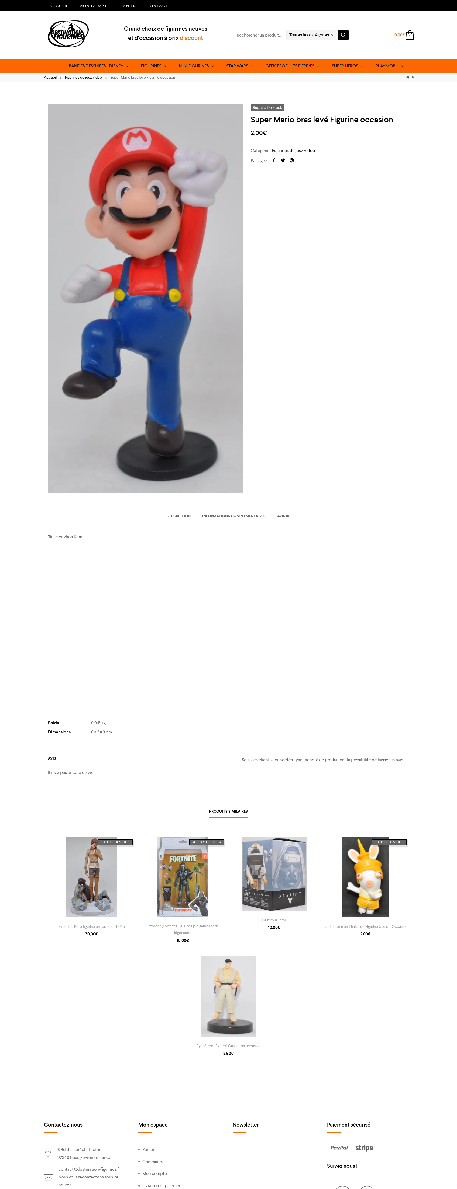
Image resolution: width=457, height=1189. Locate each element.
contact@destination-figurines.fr (89, 1169)
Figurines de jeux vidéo (83, 77)
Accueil (58, 6)
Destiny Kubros (274, 920)
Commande (153, 1161)
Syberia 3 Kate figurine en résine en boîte (92, 926)
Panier (128, 6)
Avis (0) (283, 516)
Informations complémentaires (234, 516)
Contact (158, 6)
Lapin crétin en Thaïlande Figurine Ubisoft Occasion (365, 926)
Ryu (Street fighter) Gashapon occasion (228, 1045)
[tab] (179, 516)
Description (179, 516)
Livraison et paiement (162, 1185)
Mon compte (94, 6)
